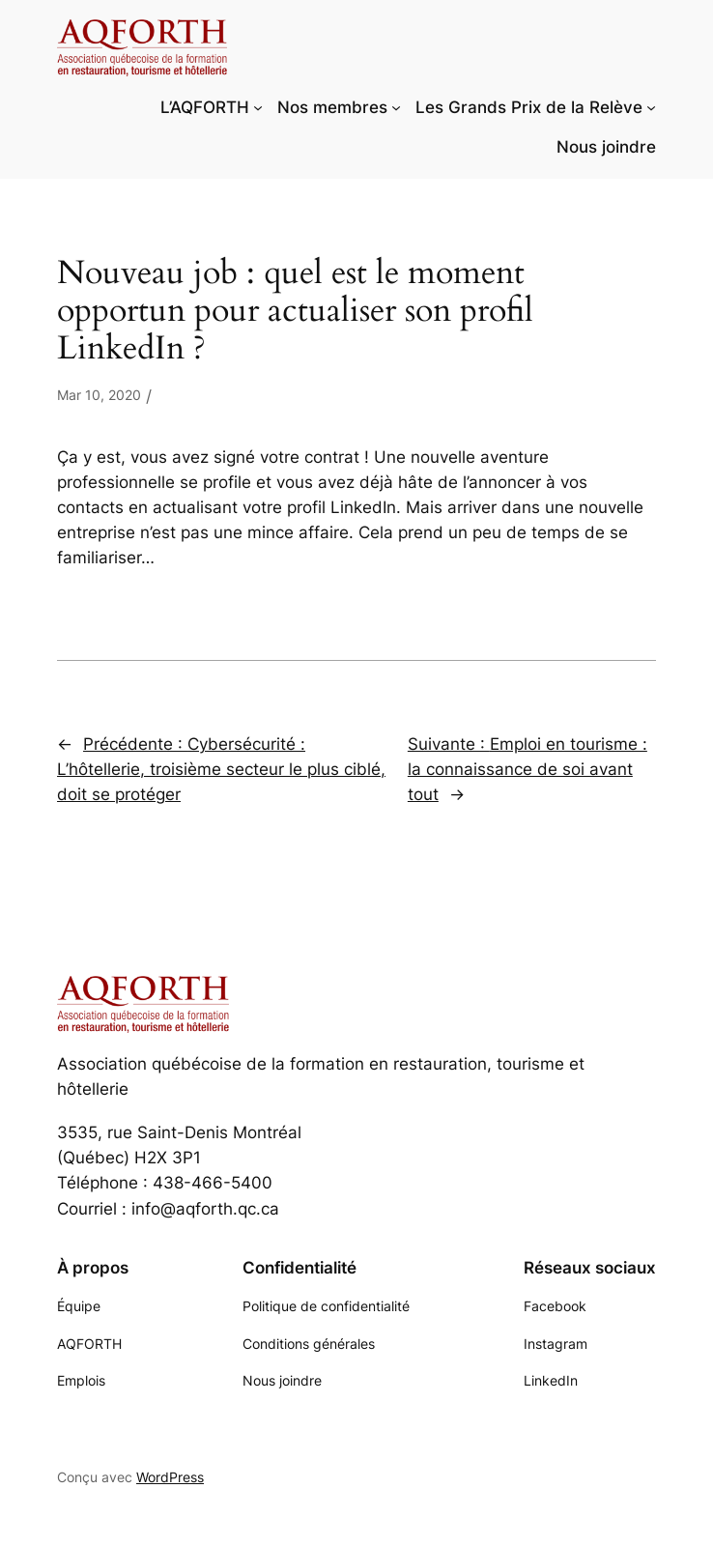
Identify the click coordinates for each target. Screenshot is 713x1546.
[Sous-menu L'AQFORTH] (258, 107)
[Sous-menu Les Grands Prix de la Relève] (651, 107)
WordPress (170, 1477)
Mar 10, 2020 (99, 394)
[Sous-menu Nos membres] (396, 107)
